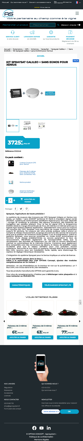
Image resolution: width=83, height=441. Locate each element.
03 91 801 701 (9, 402)
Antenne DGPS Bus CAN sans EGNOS (27, 190)
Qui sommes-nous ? (17, 2)
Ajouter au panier (18, 336)
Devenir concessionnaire (35, 2)
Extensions (8, 389)
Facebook (34, 426)
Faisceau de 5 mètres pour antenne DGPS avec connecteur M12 (28, 172)
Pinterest (26, 208)
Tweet (21, 208)
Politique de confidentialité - (41, 435)
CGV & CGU (46, 386)
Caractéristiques (21, 284)
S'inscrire (68, 2)
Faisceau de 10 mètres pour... (67, 325)
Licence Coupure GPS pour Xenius (28, 162)
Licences (7, 394)
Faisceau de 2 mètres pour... (17, 325)
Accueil (5, 2)
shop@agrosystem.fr (12, 404)
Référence (9, 150)
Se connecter (59, 2)
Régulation (8, 386)
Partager (15, 208)
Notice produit (25, 181)
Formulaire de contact (12, 407)
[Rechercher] (42, 24)
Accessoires (8, 391)
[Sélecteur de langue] (77, 3)
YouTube (41, 426)
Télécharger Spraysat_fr (57, 284)
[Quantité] (10, 199)
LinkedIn (48, 426)
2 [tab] (80, 302)
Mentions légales (41, 438)
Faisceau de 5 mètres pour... (42, 325)
